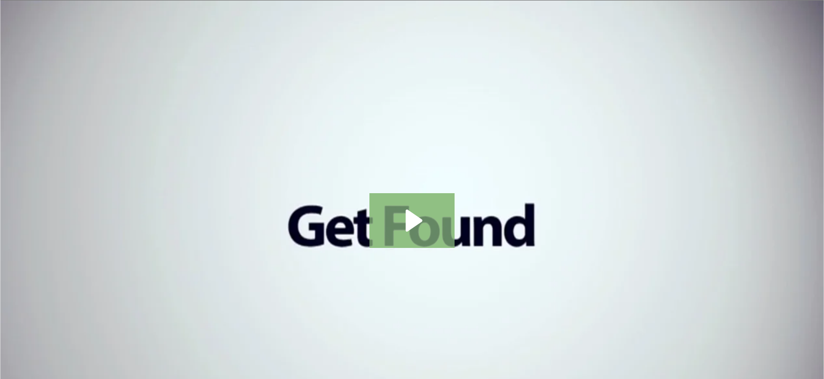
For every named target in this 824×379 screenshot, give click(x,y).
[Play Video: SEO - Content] (412, 220)
